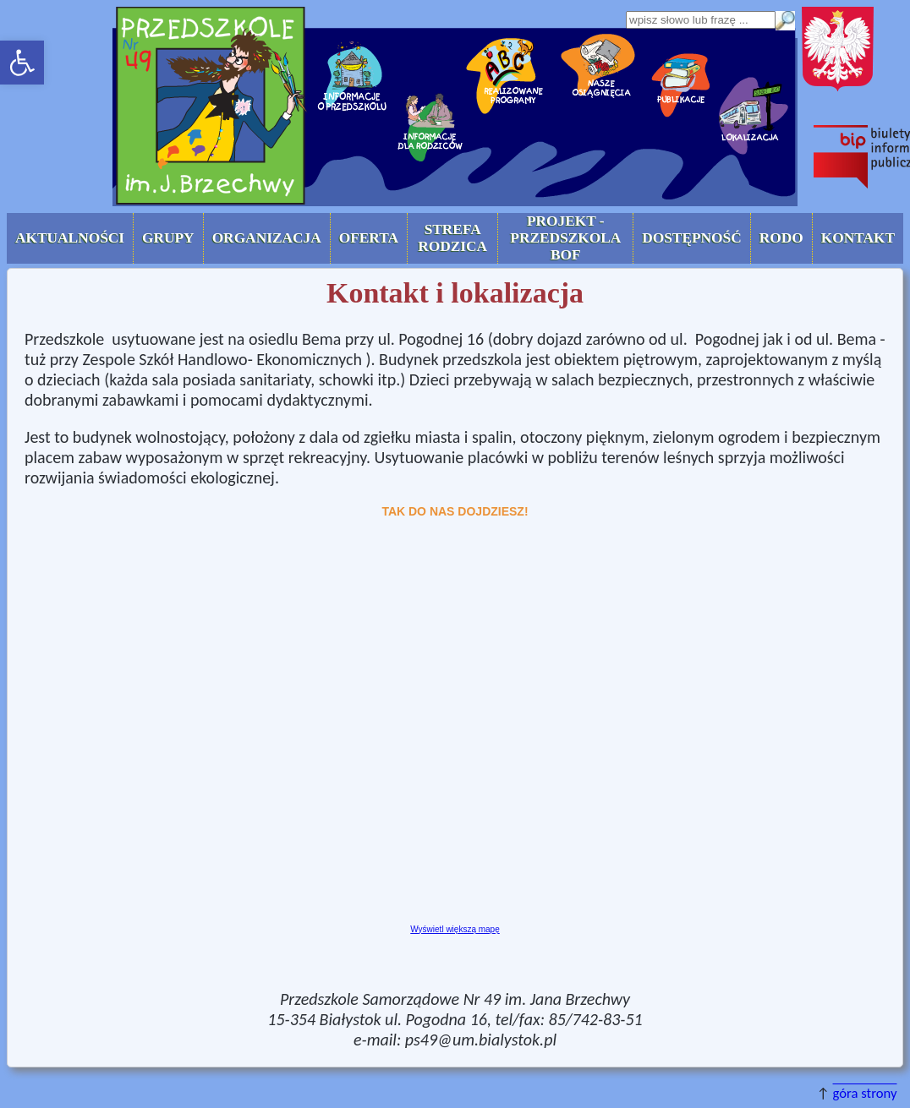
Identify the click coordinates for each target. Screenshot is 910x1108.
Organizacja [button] (266, 238)
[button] (22, 63)
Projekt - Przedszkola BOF (565, 238)
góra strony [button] (865, 1092)
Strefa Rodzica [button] (452, 237)
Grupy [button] (168, 238)
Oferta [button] (368, 238)
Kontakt (858, 238)
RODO (781, 238)
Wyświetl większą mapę (455, 929)
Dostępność (691, 238)
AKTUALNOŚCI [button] (69, 238)
